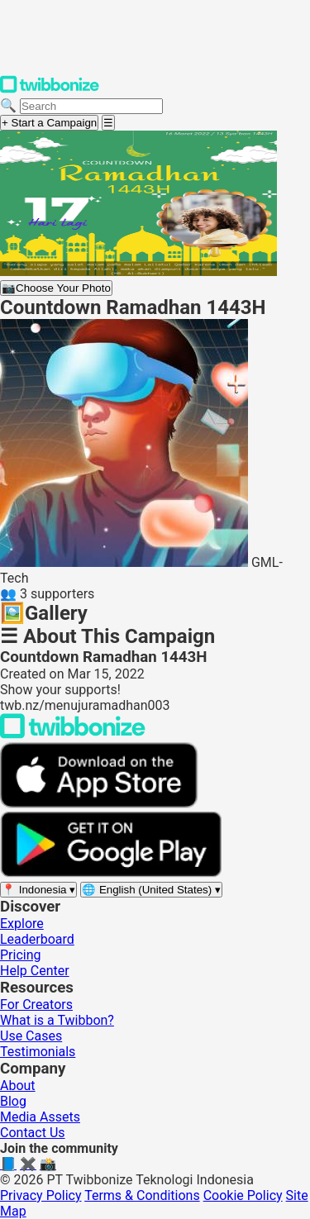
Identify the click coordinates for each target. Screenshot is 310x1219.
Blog (13, 1101)
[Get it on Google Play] (111, 873)
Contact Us (32, 1132)
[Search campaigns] (91, 106)
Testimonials (37, 1051)
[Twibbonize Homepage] (49, 90)
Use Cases (31, 1036)
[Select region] (38, 890)
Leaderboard (37, 939)
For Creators (36, 1004)
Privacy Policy (41, 1195)
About (18, 1085)
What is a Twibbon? (57, 1020)
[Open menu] (108, 123)
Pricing (20, 955)
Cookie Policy (243, 1195)
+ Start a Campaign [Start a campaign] (49, 123)
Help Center (34, 971)
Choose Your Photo (56, 288)
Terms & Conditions (142, 1195)
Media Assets (40, 1117)
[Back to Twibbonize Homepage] (72, 734)
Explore (22, 923)
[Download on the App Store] (99, 804)
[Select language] (151, 890)
